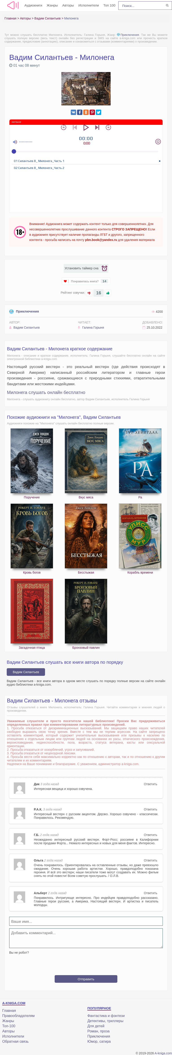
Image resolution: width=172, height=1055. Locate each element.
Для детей (95, 1026)
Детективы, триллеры (105, 1021)
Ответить (150, 784)
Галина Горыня (91, 327)
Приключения (128, 34)
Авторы (68, 5)
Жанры (52, 5)
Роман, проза (98, 1031)
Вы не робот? (19, 952)
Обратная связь (15, 1041)
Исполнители (88, 5)
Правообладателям (18, 1016)
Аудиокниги (33, 5)
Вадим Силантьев (24, 327)
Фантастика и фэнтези (106, 1016)
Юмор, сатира (99, 1041)
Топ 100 (109, 5)
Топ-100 (8, 1026)
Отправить (86, 979)
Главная (9, 1010)
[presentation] (86, 963)
